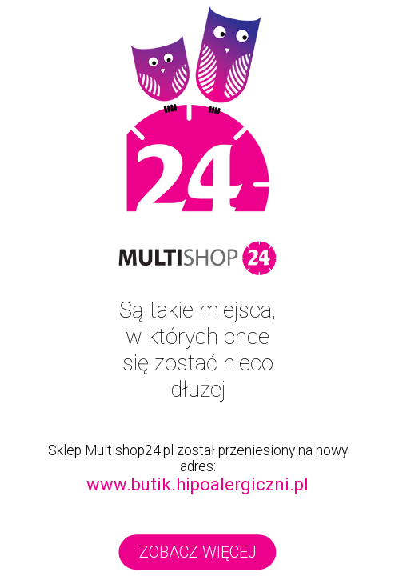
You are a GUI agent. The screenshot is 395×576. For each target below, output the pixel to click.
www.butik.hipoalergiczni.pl (197, 484)
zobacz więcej (198, 552)
